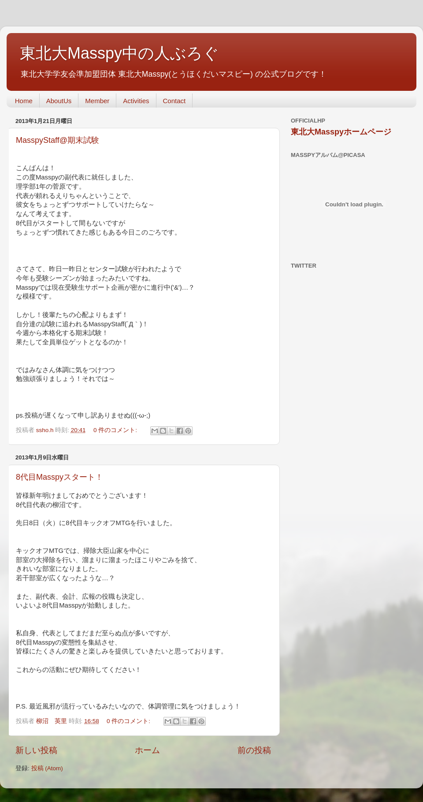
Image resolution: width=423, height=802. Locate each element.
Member (97, 100)
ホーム (147, 750)
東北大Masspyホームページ (341, 131)
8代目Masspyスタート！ (59, 477)
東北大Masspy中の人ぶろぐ (119, 53)
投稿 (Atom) (47, 768)
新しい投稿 (36, 750)
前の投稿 (254, 750)
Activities (136, 100)
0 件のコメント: (116, 430)
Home (24, 100)
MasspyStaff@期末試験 (57, 140)
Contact (174, 100)
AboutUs (59, 100)
